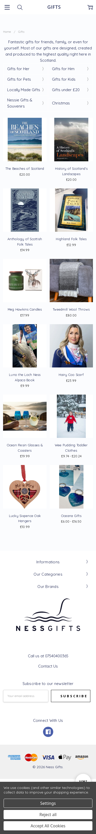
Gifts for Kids (64, 79)
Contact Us (48, 666)
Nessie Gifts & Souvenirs (19, 103)
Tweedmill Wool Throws (71, 309)
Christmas (61, 103)
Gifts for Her (18, 68)
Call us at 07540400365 (48, 655)
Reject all (48, 814)
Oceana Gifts (71, 516)
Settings (48, 803)
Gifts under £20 (66, 89)
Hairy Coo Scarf (71, 375)
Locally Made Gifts (23, 89)
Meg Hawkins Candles (25, 309)
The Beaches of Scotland (24, 168)
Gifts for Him (63, 68)
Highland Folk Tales (71, 239)
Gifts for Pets (19, 79)
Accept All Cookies (48, 826)
